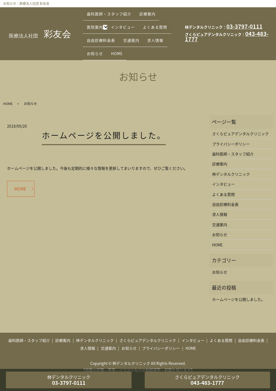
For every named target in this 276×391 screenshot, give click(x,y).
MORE (20, 178)
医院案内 (96, 19)
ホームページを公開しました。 (104, 124)
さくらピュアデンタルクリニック (240, 123)
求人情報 (124, 36)
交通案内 (96, 36)
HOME (94, 44)
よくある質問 (100, 28)
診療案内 (152, 11)
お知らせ (151, 36)
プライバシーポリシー (231, 133)
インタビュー (126, 19)
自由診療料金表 (138, 28)
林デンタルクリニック (231, 163)
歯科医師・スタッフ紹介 (110, 11)
